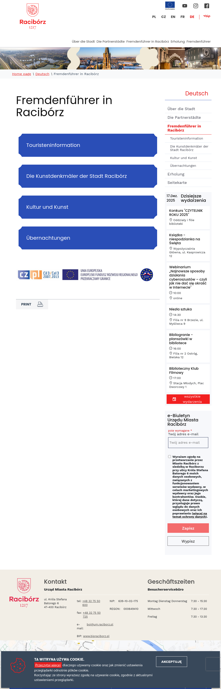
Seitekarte (177, 182)
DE (192, 16)
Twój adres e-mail (188, 433)
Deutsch (42, 74)
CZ (163, 16)
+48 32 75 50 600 (91, 603)
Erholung (178, 41)
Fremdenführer (198, 41)
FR (182, 16)
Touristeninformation (186, 138)
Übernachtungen (183, 166)
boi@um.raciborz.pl (100, 624)
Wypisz (188, 541)
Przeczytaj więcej (48, 665)
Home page (21, 74)
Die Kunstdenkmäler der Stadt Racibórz (189, 148)
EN (173, 16)
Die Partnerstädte (110, 41)
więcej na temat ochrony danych (189, 515)
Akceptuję (171, 662)
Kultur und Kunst (183, 158)
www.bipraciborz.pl (96, 636)
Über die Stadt (83, 41)
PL (154, 16)
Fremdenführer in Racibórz (147, 41)
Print (32, 304)
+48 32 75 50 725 (92, 614)
